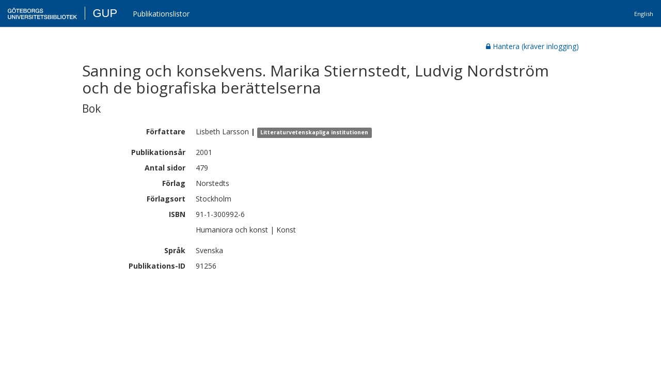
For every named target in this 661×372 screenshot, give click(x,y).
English (643, 14)
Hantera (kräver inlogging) (532, 46)
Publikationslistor (161, 14)
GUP (104, 13)
